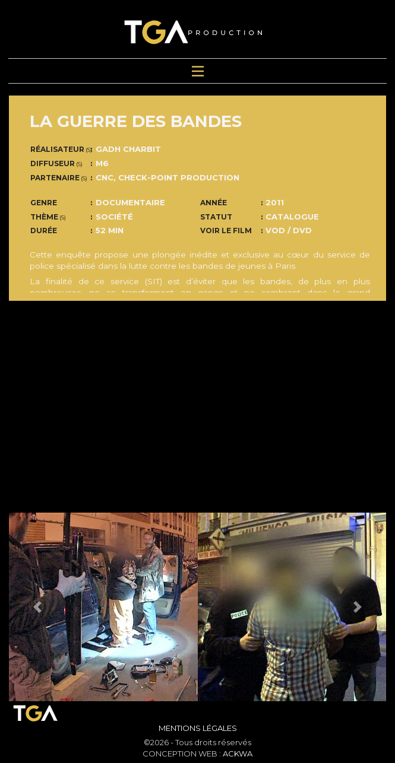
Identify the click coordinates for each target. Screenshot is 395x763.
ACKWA (237, 753)
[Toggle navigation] (197, 71)
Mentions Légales (198, 728)
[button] (37, 607)
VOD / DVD (289, 230)
